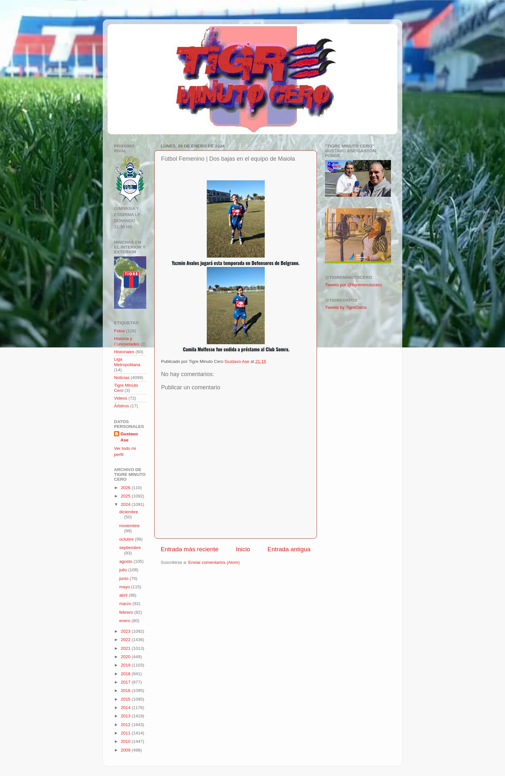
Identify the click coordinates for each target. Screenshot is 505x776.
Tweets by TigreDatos (346, 307)
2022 (126, 639)
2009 (126, 750)
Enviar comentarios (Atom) (214, 562)
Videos (120, 398)
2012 (126, 724)
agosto (126, 561)
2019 (126, 665)
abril (124, 595)
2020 (126, 656)
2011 (126, 733)
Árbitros (121, 405)
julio (123, 569)
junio (124, 578)
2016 (126, 690)
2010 (126, 741)
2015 (126, 699)
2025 (126, 496)
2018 (126, 673)
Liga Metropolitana (127, 362)
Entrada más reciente (190, 549)
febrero (126, 612)
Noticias (121, 377)
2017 (126, 682)
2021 (126, 648)
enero (125, 620)
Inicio (243, 549)
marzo (125, 603)
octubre (127, 539)
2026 (126, 487)
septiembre (130, 547)
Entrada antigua (289, 549)
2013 (126, 716)
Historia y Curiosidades (126, 341)
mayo (125, 586)
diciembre (128, 511)
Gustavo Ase (129, 436)
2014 (126, 707)
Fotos (119, 330)
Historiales (124, 351)
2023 (126, 631)
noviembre (129, 525)
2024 (126, 504)
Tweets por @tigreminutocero (353, 284)
